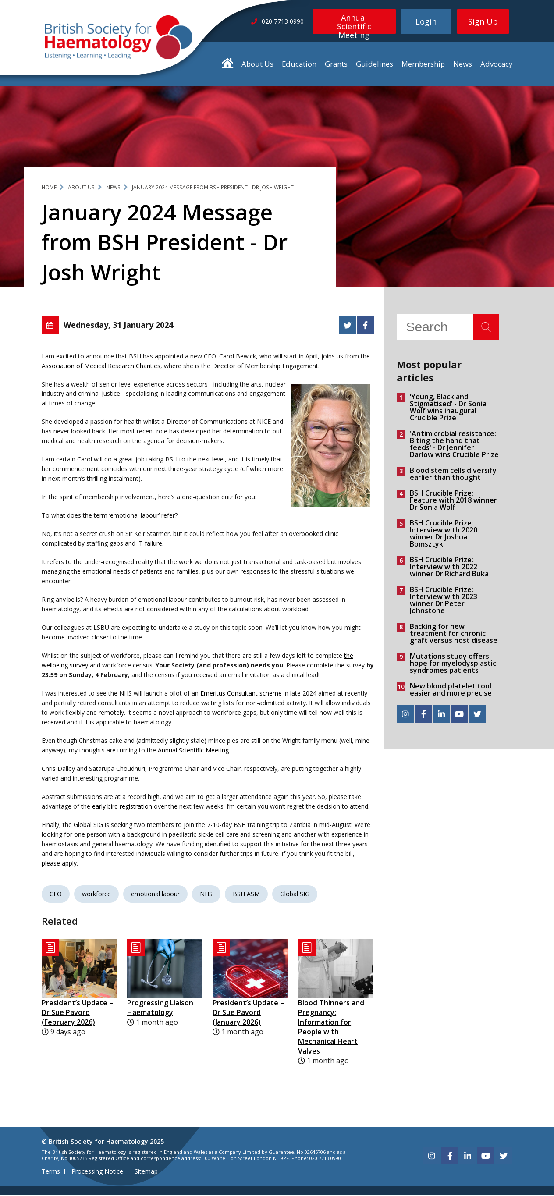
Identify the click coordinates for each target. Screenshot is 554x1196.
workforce (96, 895)
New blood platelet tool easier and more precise (451, 691)
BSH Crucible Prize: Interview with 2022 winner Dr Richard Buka (449, 568)
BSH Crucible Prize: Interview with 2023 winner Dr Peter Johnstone (443, 602)
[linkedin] (441, 715)
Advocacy (496, 65)
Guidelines (374, 65)
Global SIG (294, 895)
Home (49, 188)
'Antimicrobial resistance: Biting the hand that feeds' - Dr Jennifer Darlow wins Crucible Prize (454, 446)
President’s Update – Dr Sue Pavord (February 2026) (77, 1013)
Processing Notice (97, 1172)
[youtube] (459, 715)
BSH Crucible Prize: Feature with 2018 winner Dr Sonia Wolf (453, 501)
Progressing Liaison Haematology (160, 1009)
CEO (56, 895)
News (462, 65)
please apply (59, 864)
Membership (423, 65)
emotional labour (155, 895)
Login (426, 21)
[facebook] (423, 715)
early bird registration (122, 807)
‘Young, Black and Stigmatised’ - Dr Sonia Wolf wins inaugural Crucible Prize (448, 409)
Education (299, 65)
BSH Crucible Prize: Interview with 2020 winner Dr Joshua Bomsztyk (443, 535)
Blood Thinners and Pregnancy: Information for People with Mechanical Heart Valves (331, 1028)
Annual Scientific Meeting (354, 23)
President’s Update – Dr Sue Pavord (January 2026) (248, 1013)
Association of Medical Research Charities (101, 367)
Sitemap (146, 1172)
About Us (257, 65)
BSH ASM (246, 895)
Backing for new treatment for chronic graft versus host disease (453, 635)
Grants (336, 65)
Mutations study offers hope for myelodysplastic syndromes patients (453, 664)
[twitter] (477, 715)
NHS (206, 895)
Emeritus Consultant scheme (241, 695)
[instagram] (405, 715)
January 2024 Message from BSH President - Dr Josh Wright (213, 188)
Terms (51, 1172)
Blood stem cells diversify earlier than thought (453, 475)
